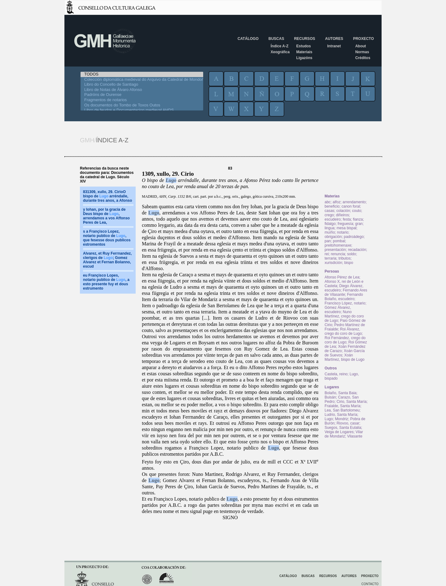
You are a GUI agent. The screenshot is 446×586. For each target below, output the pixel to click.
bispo (348, 263)
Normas (362, 52)
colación (343, 211)
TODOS (142, 74)
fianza (358, 219)
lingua (329, 228)
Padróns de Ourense (142, 94)
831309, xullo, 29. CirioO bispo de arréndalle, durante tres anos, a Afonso (107, 196)
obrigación (333, 237)
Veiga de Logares (339, 432)
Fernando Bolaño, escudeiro (344, 296)
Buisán (330, 397)
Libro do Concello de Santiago (142, 84)
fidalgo (330, 224)
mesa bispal (346, 228)
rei (327, 254)
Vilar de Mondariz (344, 434)
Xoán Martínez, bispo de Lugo (345, 357)
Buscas (276, 39)
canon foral (351, 206)
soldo (351, 254)
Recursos (304, 39)
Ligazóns (304, 58)
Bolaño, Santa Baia (340, 393)
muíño (330, 232)
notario (342, 232)
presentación (335, 250)
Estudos (303, 46)
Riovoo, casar (348, 423)
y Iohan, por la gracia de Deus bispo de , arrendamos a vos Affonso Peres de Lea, (106, 216)
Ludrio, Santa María (341, 414)
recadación (357, 250)
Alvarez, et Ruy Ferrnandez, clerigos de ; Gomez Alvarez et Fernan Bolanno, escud (107, 260)
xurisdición (333, 263)
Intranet (334, 46)
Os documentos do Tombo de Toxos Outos (142, 105)
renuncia (338, 254)
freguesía (345, 224)
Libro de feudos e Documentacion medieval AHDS (142, 110)
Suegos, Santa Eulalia (343, 427)
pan (328, 241)
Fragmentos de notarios (142, 100)
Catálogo (248, 39)
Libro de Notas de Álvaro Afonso (142, 90)
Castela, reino (336, 374)
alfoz (336, 202)
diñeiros (342, 215)
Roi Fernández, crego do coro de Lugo (345, 340)
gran (359, 224)
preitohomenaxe (338, 245)
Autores (334, 39)
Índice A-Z (280, 46)
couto (356, 211)
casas (329, 211)
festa (347, 219)
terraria (330, 258)
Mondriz (341, 419)
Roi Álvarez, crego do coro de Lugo (343, 331)
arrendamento (354, 202)
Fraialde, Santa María (342, 406)
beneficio (332, 206)
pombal (339, 241)
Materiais (304, 52)
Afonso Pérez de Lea (342, 277)
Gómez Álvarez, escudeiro (338, 309)
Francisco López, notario (345, 303)
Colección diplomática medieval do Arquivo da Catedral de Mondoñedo (142, 79)
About (360, 46)
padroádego (354, 237)
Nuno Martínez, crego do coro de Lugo (344, 316)
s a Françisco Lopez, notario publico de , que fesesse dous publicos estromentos (106, 238)
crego (329, 215)
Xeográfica (280, 52)
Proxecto (363, 39)
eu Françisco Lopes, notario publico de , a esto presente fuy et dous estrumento (106, 282)
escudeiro (333, 219)
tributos (345, 258)
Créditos (362, 58)
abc (327, 202)
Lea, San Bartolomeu (342, 410)
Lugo (171, 180)
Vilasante (354, 436)
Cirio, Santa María (352, 401)
